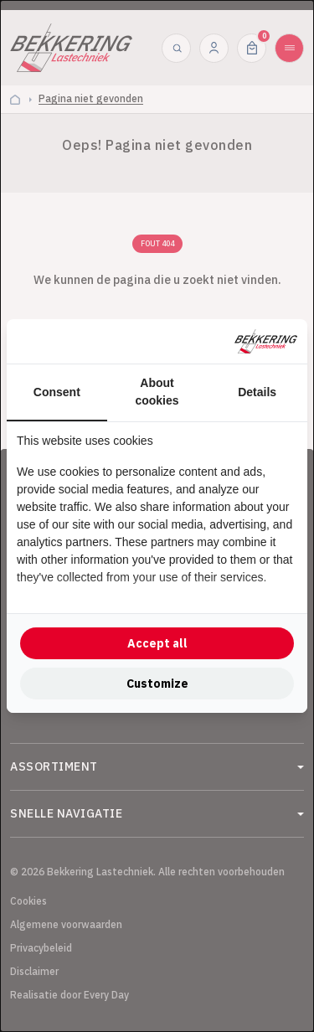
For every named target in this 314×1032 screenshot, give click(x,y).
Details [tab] (257, 392)
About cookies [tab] (156, 391)
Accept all (157, 643)
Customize (157, 683)
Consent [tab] (56, 392)
